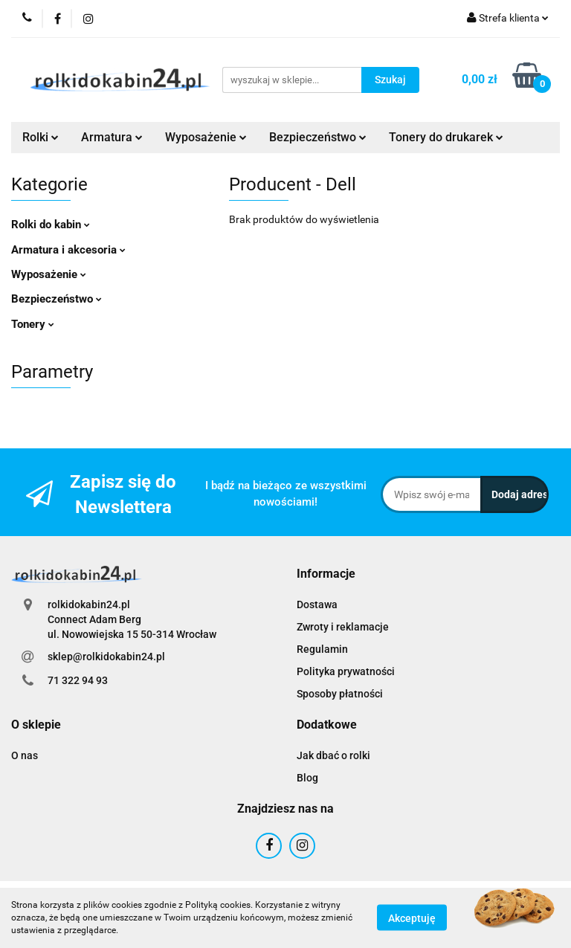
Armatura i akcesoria (68, 250)
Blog (307, 778)
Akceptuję (412, 918)
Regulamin (322, 649)
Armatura (112, 137)
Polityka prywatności (346, 671)
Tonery (32, 324)
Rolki (40, 137)
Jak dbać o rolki (333, 755)
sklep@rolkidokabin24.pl (106, 656)
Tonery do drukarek (446, 137)
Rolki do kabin (50, 224)
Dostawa (317, 604)
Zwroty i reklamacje (343, 627)
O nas (24, 755)
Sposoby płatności (340, 694)
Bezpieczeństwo (318, 137)
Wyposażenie (206, 137)
